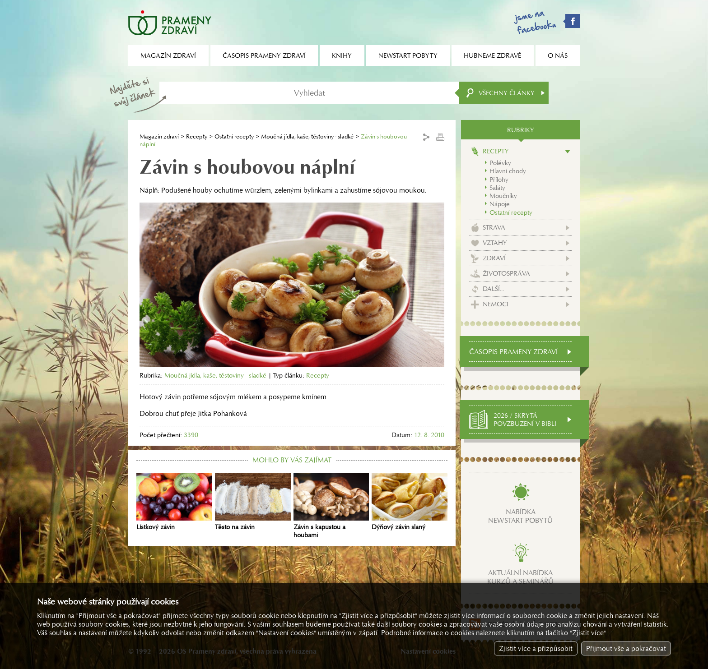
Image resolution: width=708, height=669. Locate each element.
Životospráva (506, 273)
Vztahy (495, 243)
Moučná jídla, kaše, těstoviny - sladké (307, 136)
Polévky (500, 163)
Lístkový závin (174, 502)
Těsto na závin (253, 502)
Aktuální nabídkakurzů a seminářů (520, 577)
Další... (493, 289)
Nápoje (499, 204)
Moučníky (503, 196)
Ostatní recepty (234, 136)
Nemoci (495, 304)
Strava (494, 227)
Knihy (342, 55)
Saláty (497, 188)
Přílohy (498, 179)
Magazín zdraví (159, 136)
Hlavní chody (507, 171)
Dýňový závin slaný (409, 502)
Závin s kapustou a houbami (331, 506)
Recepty (196, 136)
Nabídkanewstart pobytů (520, 516)
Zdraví (494, 258)
